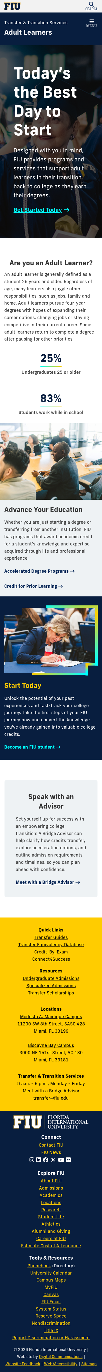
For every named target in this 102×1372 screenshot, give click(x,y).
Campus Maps (51, 1280)
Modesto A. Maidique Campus (51, 1016)
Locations (51, 1202)
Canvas (51, 1294)
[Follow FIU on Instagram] (33, 1160)
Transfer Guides (51, 937)
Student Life (51, 1217)
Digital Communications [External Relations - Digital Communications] (60, 1356)
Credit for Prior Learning (30, 586)
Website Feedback (23, 1363)
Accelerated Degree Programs (36, 571)
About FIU (51, 1181)
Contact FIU (51, 1145)
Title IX (51, 1330)
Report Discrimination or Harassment (51, 1338)
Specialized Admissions (51, 985)
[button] (91, 24)
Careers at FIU (51, 1238)
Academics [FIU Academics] (51, 1195)
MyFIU (51, 1287)
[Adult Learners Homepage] (28, 32)
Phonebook (39, 1266)
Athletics (51, 1224)
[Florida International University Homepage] (27, 6)
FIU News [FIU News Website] (51, 1152)
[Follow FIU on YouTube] (62, 1160)
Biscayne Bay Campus (51, 1045)
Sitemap (89, 1363)
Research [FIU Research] (51, 1210)
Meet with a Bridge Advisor (45, 882)
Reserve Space (51, 1316)
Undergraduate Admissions (51, 978)
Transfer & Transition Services (36, 22)
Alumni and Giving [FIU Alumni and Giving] (51, 1231)
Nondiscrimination (51, 1323)
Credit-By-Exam (51, 952)
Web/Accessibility (61, 1363)
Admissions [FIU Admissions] (51, 1188)
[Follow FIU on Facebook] (46, 1160)
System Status (51, 1309)
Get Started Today (38, 209)
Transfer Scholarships (51, 993)
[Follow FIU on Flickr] (69, 1160)
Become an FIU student (29, 747)
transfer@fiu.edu (51, 1098)
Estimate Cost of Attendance (51, 1246)
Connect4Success (51, 959)
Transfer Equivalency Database (51, 944)
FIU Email (51, 1302)
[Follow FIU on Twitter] (54, 1160)
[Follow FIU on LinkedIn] (39, 1160)
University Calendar (51, 1273)
